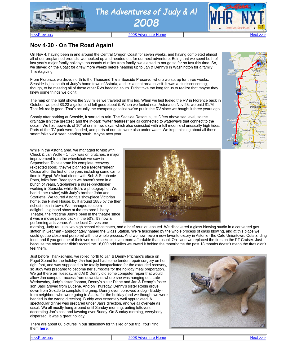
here (44, 328)
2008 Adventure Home (147, 35)
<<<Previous (42, 35)
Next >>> (258, 35)
